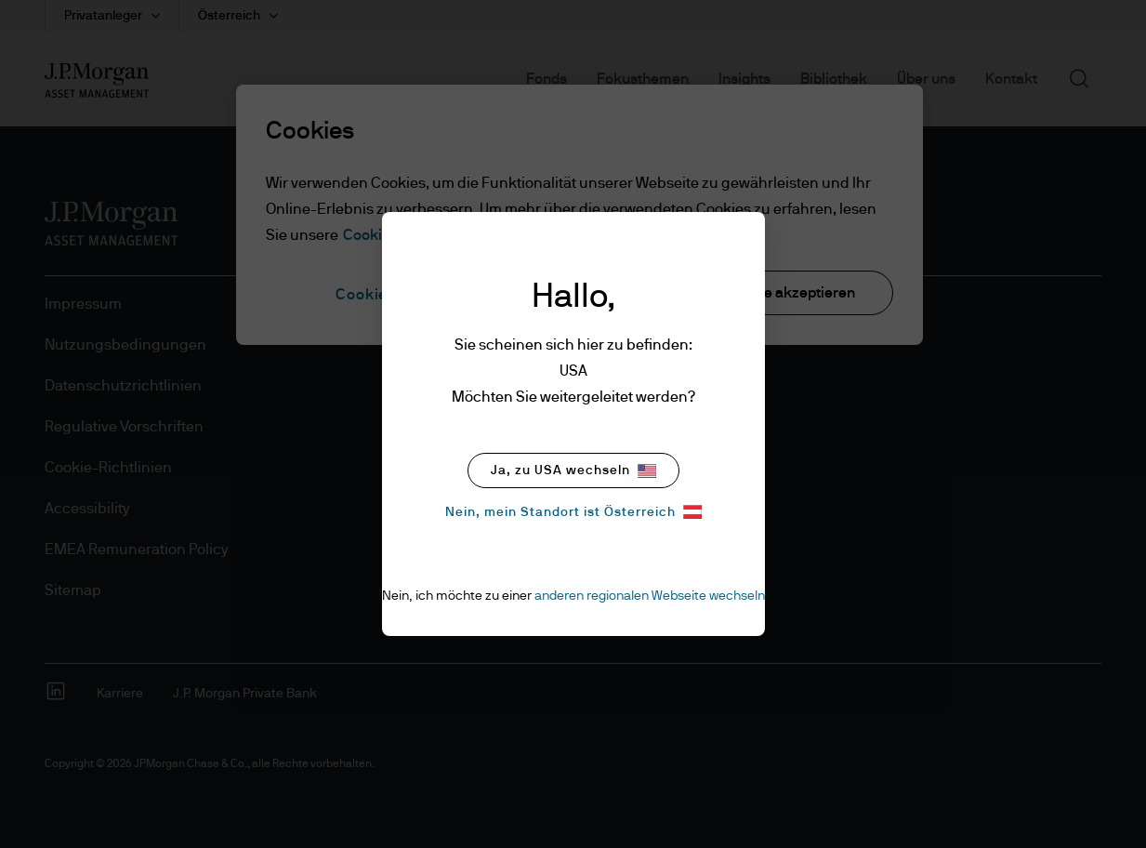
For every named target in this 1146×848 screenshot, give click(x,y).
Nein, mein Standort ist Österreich (573, 512)
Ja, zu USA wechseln (573, 471)
